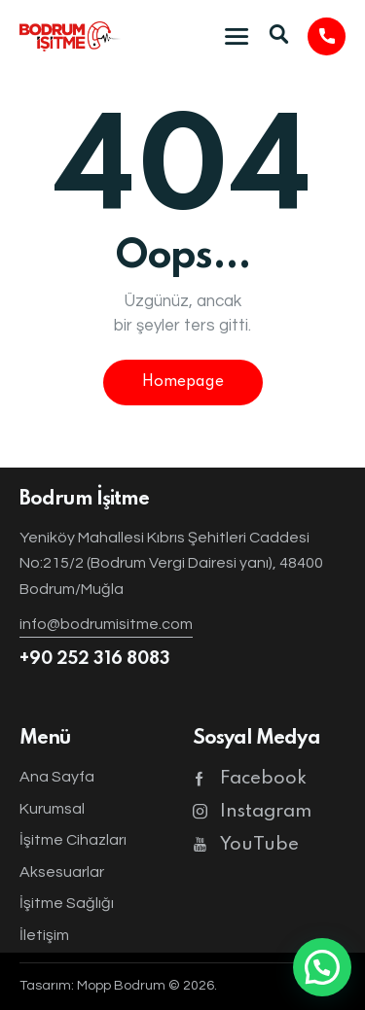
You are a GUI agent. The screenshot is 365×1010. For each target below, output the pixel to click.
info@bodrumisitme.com (106, 624)
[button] (322, 967)
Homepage (183, 382)
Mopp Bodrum (121, 986)
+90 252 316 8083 (94, 659)
